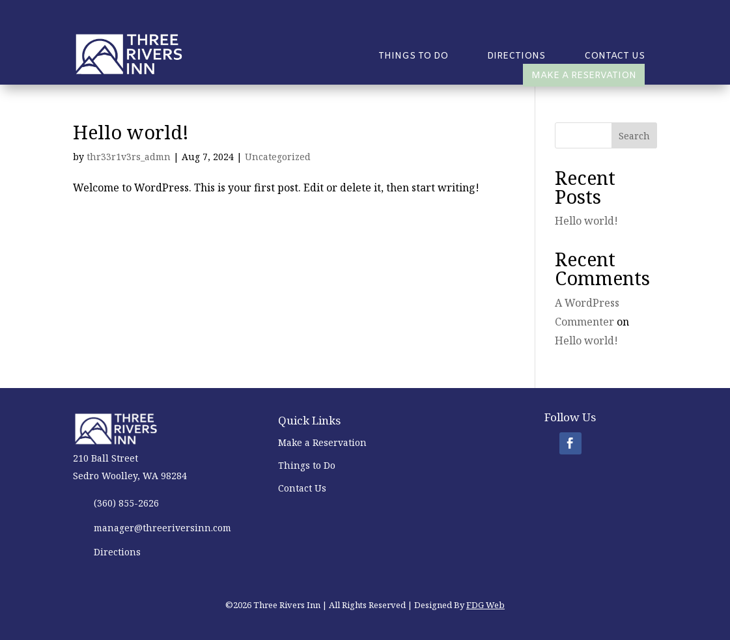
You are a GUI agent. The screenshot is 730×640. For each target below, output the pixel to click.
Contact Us (614, 57)
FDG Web (485, 605)
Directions (516, 57)
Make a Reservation (583, 76)
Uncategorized (278, 156)
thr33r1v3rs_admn (129, 156)
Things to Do (413, 57)
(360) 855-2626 (126, 503)
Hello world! (131, 132)
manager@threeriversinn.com (162, 528)
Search (634, 136)
